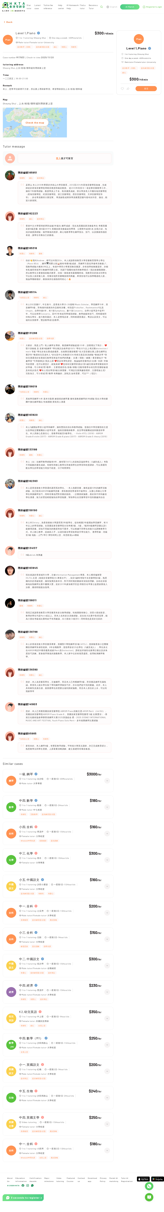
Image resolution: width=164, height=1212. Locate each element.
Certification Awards (36, 1179)
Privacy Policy (103, 1179)
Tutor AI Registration (127, 1179)
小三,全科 (26, 932)
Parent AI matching (113, 1179)
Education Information (21, 1179)
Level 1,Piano (26, 33)
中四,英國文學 (29, 1117)
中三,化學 (26, 853)
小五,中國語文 (29, 879)
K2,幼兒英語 (28, 1011)
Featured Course (71, 1179)
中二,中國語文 (29, 959)
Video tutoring (60, 1179)
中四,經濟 (26, 985)
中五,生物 (26, 1091)
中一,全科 (26, 906)
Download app (92, 1179)
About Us (10, 1179)
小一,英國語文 (29, 1064)
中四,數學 (26, 800)
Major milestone (49, 1179)
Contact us (81, 1179)
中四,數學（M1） (31, 1038)
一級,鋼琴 (26, 774)
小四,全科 (26, 827)
